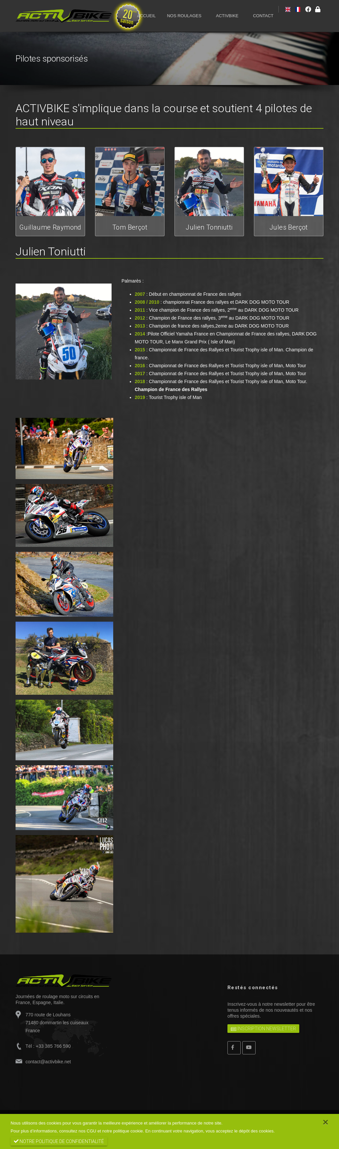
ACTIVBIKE (227, 15)
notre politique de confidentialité (59, 1141)
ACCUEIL (146, 15)
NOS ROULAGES (184, 15)
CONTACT (263, 15)
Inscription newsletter (263, 1028)
